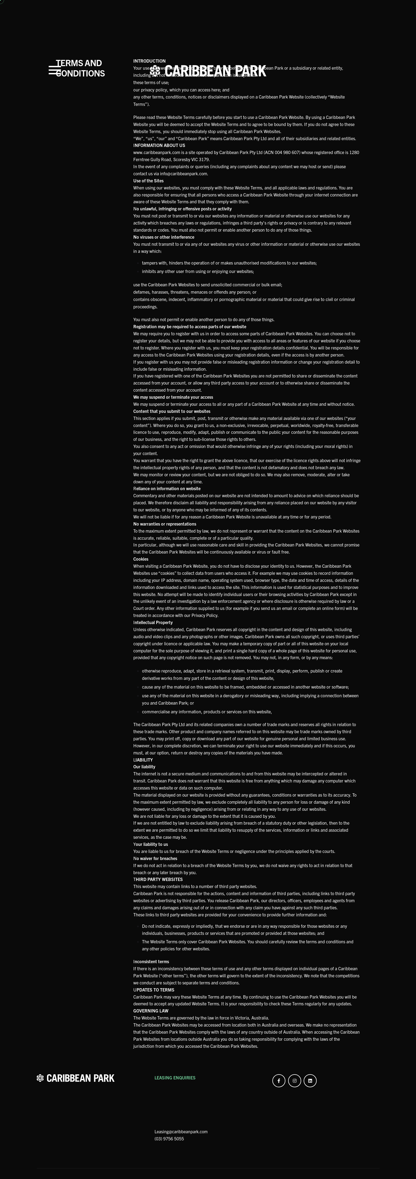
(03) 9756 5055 (169, 1169)
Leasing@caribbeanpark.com (182, 1162)
